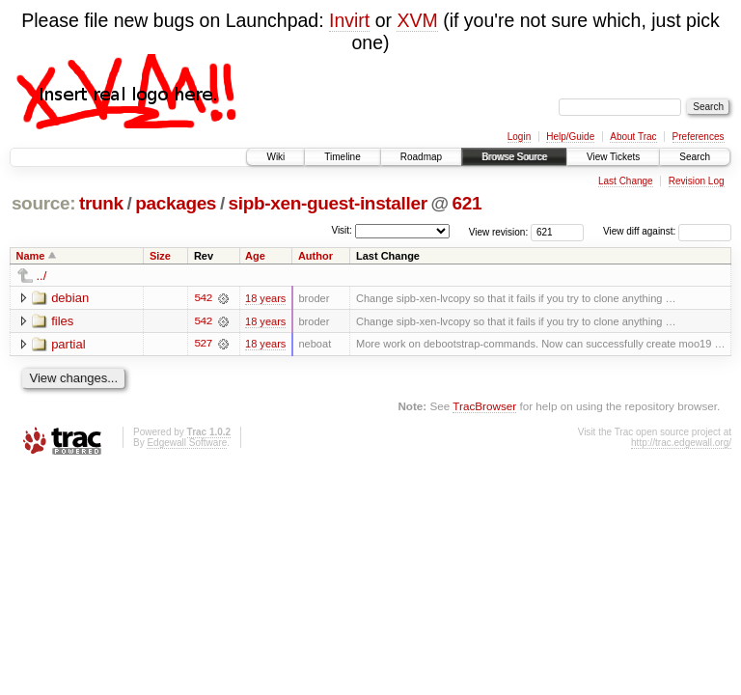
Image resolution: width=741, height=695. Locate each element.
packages (175, 203)
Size (160, 256)
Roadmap (421, 157)
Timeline (342, 157)
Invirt (349, 20)
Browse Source (514, 157)
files (62, 321)
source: (43, 203)
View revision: (499, 231)
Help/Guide (570, 136)
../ (42, 275)
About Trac (633, 136)
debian (70, 298)
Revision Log (697, 181)
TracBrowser (484, 407)
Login (519, 136)
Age (255, 256)
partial (68, 344)
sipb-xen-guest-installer (328, 203)
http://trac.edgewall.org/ (681, 442)
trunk (101, 203)
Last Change (625, 181)
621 (466, 203)
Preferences (698, 136)
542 (202, 298)
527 (202, 344)
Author (315, 256)
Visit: (341, 230)
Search (694, 157)
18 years (265, 298)
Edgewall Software (187, 442)
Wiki (275, 157)
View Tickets (613, 157)
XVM (417, 20)
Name (30, 256)
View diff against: (667, 231)
